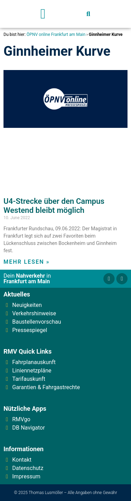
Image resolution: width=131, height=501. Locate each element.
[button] (43, 13)
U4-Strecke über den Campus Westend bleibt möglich (53, 206)
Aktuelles (16, 294)
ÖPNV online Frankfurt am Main (56, 34)
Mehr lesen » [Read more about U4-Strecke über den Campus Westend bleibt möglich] (26, 262)
